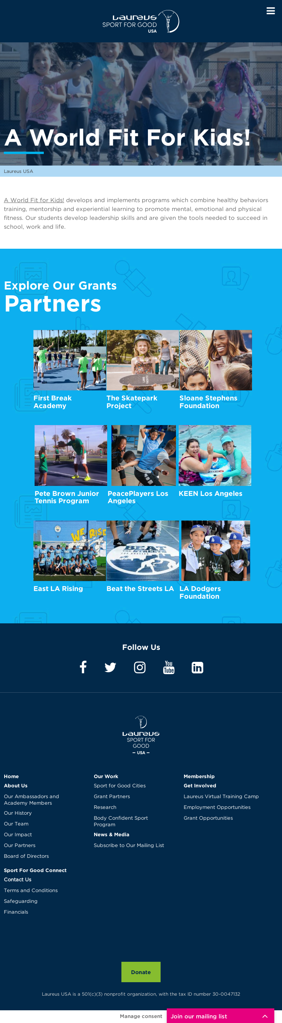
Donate (141, 972)
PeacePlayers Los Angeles (138, 497)
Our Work (106, 776)
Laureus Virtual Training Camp (221, 797)
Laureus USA (141, 21)
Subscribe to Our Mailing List (129, 846)
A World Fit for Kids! (34, 200)
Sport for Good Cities (120, 786)
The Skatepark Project (132, 401)
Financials (16, 912)
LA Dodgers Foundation (200, 592)
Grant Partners (112, 797)
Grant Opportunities (208, 818)
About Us (16, 785)
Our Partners (19, 846)
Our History (18, 813)
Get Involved (200, 785)
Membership (199, 776)
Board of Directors (26, 856)
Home (11, 776)
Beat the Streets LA (140, 588)
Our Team (16, 824)
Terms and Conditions (31, 891)
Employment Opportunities (217, 807)
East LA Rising (58, 588)
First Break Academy (52, 401)
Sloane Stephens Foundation (208, 401)
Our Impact (18, 835)
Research (105, 807)
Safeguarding (21, 901)
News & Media (111, 834)
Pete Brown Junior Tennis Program (67, 497)
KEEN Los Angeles (210, 493)
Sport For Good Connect (35, 870)
